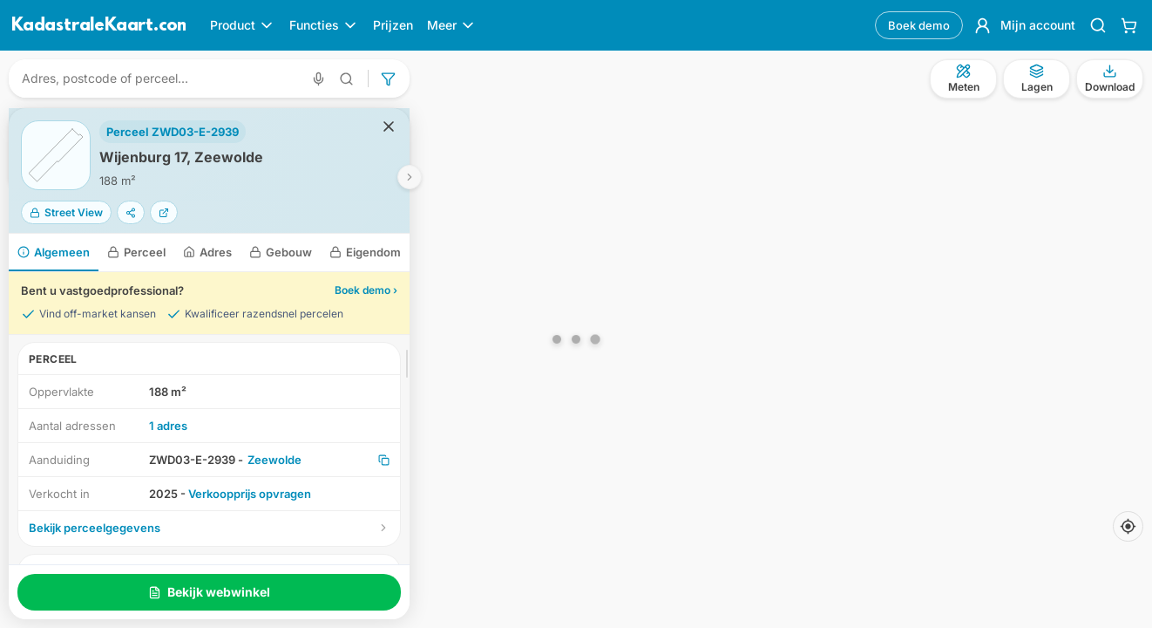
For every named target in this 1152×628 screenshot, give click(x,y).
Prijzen (393, 24)
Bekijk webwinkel (209, 591)
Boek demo (919, 25)
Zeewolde (274, 460)
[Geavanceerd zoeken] (347, 79)
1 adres (168, 426)
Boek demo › (366, 290)
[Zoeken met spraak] (318, 79)
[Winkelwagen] (1129, 25)
